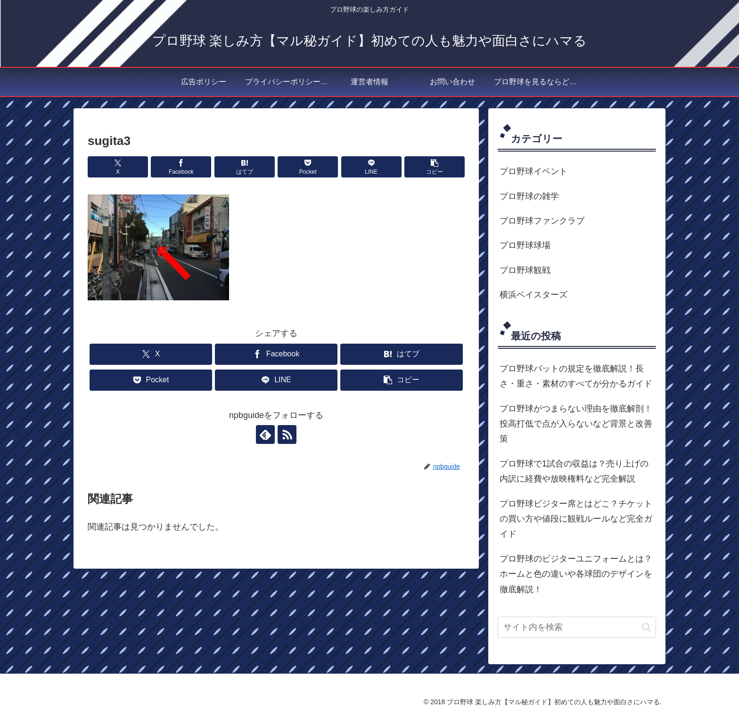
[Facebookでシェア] (181, 166)
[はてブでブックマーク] (244, 166)
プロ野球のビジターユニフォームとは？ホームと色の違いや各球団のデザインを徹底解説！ (576, 574)
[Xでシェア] (118, 166)
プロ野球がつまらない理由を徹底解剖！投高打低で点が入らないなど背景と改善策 (576, 424)
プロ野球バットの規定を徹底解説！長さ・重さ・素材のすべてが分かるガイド (576, 376)
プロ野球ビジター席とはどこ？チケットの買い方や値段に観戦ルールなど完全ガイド (576, 519)
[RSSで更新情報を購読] (287, 434)
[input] (577, 627)
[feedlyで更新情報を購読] (265, 434)
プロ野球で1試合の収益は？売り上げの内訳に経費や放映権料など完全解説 (574, 471)
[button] (434, 166)
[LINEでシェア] (371, 166)
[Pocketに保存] (308, 166)
